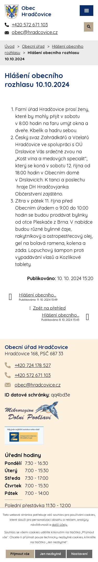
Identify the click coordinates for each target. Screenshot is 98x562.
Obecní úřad (33, 46)
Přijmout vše (20, 554)
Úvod (9, 46)
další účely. (60, 524)
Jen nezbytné (50, 554)
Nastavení (79, 554)
